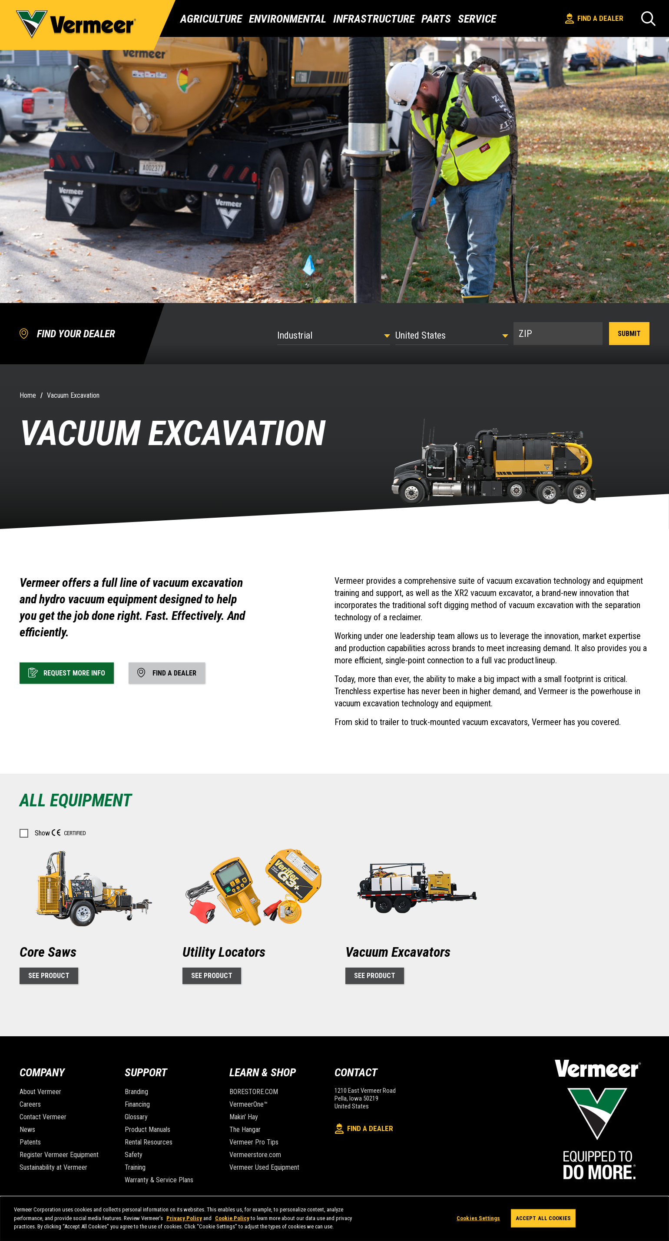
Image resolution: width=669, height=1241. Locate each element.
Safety (133, 1155)
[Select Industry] (333, 335)
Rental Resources (148, 1142)
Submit (629, 333)
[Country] (451, 335)
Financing (137, 1104)
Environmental (287, 18)
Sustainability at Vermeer (53, 1167)
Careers (30, 1104)
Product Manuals (147, 1129)
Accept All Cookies (543, 1218)
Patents (30, 1142)
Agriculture (211, 18)
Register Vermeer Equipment (59, 1155)
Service (477, 18)
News (27, 1129)
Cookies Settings (478, 1218)
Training (135, 1167)
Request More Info (66, 672)
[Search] (648, 18)
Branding (136, 1092)
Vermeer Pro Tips (253, 1142)
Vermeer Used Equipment (264, 1167)
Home (28, 395)
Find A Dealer (594, 18)
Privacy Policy (184, 1218)
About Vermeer (40, 1092)
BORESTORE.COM (253, 1092)
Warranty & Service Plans (159, 1180)
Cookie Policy (232, 1218)
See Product (49, 976)
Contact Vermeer (43, 1117)
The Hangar (245, 1129)
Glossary (136, 1117)
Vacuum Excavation (73, 395)
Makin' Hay (243, 1117)
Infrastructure (373, 18)
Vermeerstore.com (255, 1155)
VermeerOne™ (248, 1104)
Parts (436, 18)
